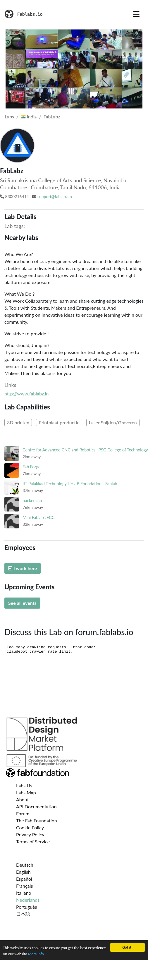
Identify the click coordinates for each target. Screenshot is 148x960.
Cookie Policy (30, 827)
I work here (22, 568)
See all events (22, 603)
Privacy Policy (30, 834)
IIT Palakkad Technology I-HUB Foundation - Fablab (70, 483)
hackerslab (32, 500)
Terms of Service (33, 841)
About (22, 799)
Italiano (23, 893)
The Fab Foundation (36, 820)
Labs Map (26, 792)
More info (36, 954)
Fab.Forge (31, 466)
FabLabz (52, 116)
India (29, 116)
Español (24, 879)
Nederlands (27, 900)
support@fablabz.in (54, 196)
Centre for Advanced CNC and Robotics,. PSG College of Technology (85, 449)
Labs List (25, 785)
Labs (9, 116)
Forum (22, 813)
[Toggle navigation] (136, 14)
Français (24, 886)
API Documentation (36, 806)
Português (26, 907)
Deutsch (24, 865)
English (23, 872)
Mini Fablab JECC (38, 517)
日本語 (23, 914)
